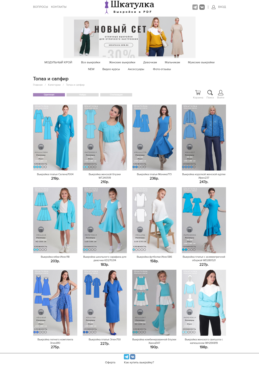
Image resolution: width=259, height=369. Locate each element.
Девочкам (150, 62)
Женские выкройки (122, 62)
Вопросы (40, 6)
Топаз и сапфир (75, 85)
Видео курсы (111, 69)
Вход (219, 7)
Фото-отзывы (162, 69)
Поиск (210, 94)
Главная (38, 85)
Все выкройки (90, 62)
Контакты (59, 6)
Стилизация (116, 95)
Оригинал (49, 95)
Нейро (82, 95)
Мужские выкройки (201, 62)
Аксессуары (136, 69)
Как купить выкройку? (139, 362)
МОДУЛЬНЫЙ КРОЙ (58, 62)
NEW (91, 69)
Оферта (110, 362)
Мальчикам (172, 62)
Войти (220, 94)
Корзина (198, 94)
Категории (54, 85)
